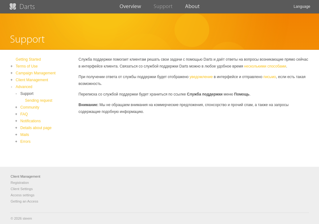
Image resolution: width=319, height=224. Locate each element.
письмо (269, 77)
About (192, 8)
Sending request (38, 100)
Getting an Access (24, 201)
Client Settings (22, 189)
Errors (25, 141)
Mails (24, 135)
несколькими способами (265, 66)
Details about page (35, 128)
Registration (20, 182)
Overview (130, 8)
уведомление (201, 77)
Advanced (24, 87)
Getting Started (28, 59)
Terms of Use (27, 66)
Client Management (32, 80)
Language (302, 8)
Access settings (22, 195)
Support (163, 8)
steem (27, 218)
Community (29, 107)
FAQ (24, 114)
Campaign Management (35, 73)
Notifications (30, 121)
